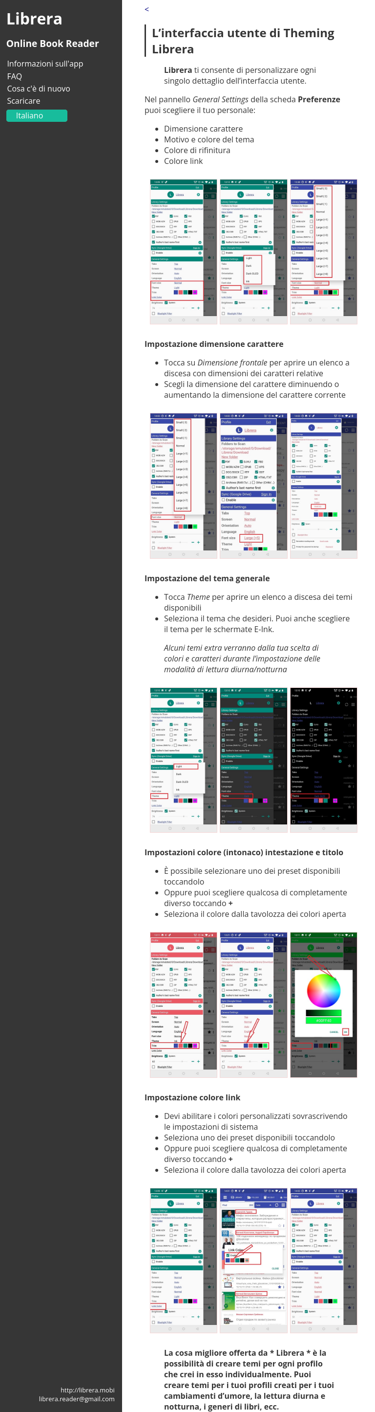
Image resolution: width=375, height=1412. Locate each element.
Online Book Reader (52, 43)
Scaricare (23, 100)
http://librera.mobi (88, 1390)
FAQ (14, 76)
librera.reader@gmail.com (77, 1398)
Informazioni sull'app (45, 63)
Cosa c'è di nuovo (38, 88)
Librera (34, 18)
